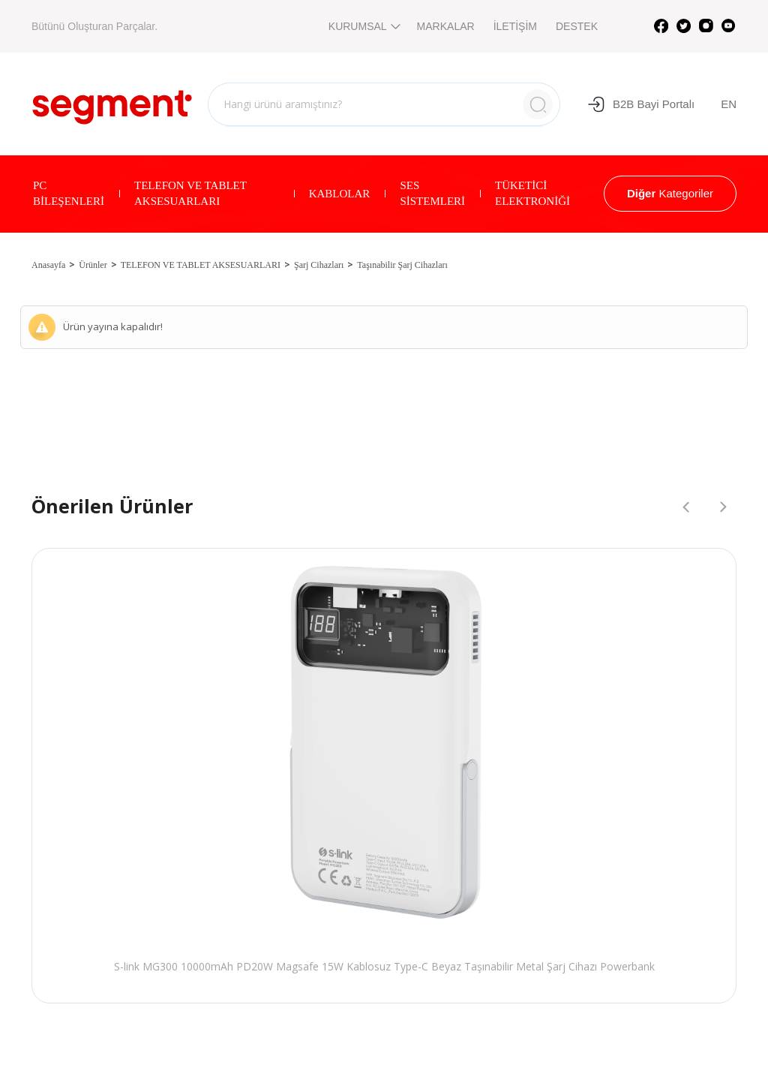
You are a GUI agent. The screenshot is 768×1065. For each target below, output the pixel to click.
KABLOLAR (339, 194)
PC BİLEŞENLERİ (68, 193)
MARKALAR (446, 26)
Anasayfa (48, 265)
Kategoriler (670, 193)
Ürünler (92, 265)
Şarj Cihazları (319, 265)
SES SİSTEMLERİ (432, 193)
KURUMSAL (363, 26)
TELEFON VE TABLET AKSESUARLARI (190, 193)
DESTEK (577, 26)
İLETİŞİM (515, 26)
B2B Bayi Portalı (640, 104)
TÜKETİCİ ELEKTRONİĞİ (532, 193)
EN (728, 104)
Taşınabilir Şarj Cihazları (402, 265)
